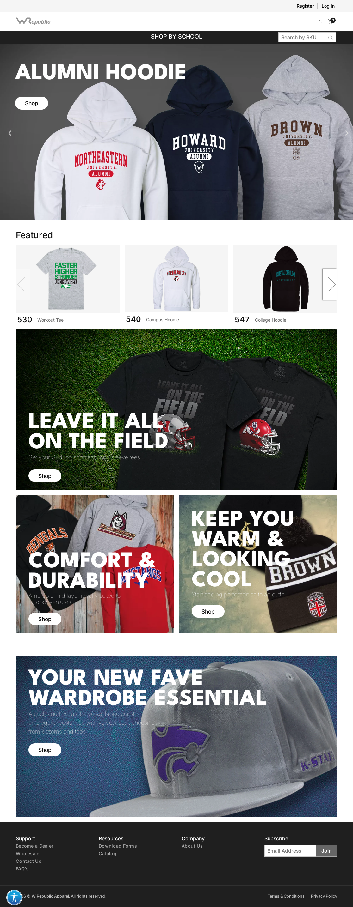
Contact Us (28, 861)
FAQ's (22, 868)
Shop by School (176, 36)
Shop (31, 103)
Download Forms (118, 846)
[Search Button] (330, 37)
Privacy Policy (324, 896)
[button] (320, 21)
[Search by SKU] (302, 37)
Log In (328, 6)
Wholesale (28, 853)
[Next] (327, 284)
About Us (192, 846)
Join (326, 851)
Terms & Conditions (286, 896)
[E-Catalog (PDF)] (107, 853)
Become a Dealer (34, 846)
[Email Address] (290, 851)
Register (305, 6)
